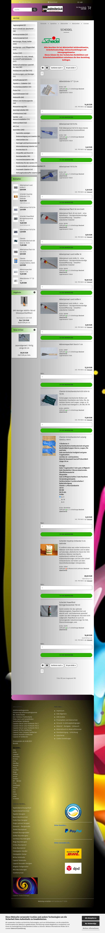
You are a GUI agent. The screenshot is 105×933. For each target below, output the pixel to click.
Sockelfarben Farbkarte (21, 721)
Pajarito (15, 765)
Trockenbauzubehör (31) (22, 87)
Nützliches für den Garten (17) (25, 163)
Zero (14, 761)
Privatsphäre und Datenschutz (67, 720)
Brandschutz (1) (21, 150)
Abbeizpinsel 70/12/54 (68, 167)
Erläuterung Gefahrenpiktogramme (25, 712)
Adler (15, 796)
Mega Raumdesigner (20, 842)
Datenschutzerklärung (18, 928)
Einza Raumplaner (19, 848)
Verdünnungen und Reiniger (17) (23, 75)
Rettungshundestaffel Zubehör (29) (25, 173)
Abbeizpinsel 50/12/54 (68, 124)
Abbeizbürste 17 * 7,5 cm (68, 81)
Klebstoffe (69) (18, 97)
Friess (15, 768)
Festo (15, 794)
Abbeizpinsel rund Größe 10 (70, 254)
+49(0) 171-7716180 (25, 2)
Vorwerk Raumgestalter (21, 833)
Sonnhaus (16, 785)
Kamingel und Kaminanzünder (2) (25, 143)
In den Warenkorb (66, 117)
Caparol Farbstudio (19, 860)
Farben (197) (17, 53)
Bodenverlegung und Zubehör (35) (25, 136)
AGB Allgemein (61, 714)
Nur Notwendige (90, 924)
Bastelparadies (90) (23, 156)
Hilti (14, 792)
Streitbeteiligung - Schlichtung (67, 732)
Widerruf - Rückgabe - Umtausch (67, 726)
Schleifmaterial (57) (20, 80)
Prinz (14, 783)
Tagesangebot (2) (19, 25)
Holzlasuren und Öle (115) (22, 71)
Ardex (15, 752)
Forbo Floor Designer (20, 820)
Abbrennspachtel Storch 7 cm (71, 344)
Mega (15, 772)
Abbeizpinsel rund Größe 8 (70, 299)
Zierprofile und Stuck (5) (24, 153)
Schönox (16, 799)
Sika (14, 750)
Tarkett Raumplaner (20, 829)
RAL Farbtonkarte (19, 715)
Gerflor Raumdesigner (20, 836)
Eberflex (15, 763)
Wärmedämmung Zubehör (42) (25, 146)
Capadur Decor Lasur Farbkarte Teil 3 (26, 728)
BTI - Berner (17, 781)
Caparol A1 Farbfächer (20, 737)
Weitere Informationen (91, 928)
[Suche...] (34, 9)
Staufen (15, 770)
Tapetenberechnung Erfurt (22, 808)
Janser (15, 777)
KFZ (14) (16, 126)
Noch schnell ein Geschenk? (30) (23, 30)
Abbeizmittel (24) (22, 140)
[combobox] (57, 68)
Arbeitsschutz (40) (19, 114)
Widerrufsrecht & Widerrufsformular (69, 729)
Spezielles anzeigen (23, 133)
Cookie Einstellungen (63, 739)
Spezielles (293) (18, 130)
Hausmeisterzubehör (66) (25, 160)
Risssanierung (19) (20, 107)
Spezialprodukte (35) (20, 110)
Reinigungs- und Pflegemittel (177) (24, 48)
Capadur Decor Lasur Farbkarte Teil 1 (26, 724)
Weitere (16, 18)
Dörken (15, 774)
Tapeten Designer (19, 814)
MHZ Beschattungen (20, 870)
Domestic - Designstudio (21, 826)
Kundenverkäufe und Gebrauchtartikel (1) (25, 166)
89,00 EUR (24, 353)
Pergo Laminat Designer (21, 823)
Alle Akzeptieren (90, 918)
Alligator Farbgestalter (20, 867)
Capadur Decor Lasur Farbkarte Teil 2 (26, 726)
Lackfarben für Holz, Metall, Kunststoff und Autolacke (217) (23, 59)
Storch (15, 788)
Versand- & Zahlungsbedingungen (68, 723)
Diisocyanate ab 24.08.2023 (22, 741)
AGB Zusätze (60, 717)
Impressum (60, 711)
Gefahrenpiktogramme (21, 710)
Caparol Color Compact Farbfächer (25, 732)
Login (80, 2)
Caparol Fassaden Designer (22, 863)
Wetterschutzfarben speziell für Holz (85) (23, 66)
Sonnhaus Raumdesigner (21, 839)
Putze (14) (16, 90)
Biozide (15, 743)
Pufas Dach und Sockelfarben (23, 719)
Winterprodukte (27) (20, 35)
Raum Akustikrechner (20, 817)
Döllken (15, 779)
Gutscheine (60, 735)
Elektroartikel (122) (20, 123)
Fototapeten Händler (20, 851)
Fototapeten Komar (19, 854)
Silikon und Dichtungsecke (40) (23, 102)
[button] (42, 68)
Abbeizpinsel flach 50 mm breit (71, 209)
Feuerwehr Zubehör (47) (24, 170)
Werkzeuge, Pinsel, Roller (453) (22, 43)
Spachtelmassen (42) (20, 94)
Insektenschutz (18, 873)
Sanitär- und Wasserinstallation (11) (21, 118)
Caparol (15, 754)
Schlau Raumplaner (20, 845)
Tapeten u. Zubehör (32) (22, 83)
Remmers (16, 757)
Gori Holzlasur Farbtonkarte (22, 717)
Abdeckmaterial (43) (20, 38)
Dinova (15, 759)
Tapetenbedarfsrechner (21, 811)
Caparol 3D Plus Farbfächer (22, 730)
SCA (14, 790)
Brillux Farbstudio (19, 857)
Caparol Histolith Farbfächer (23, 735)
